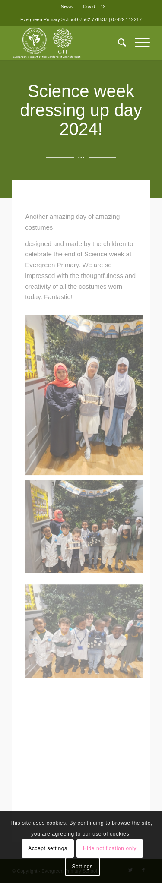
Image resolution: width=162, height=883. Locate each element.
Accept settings (47, 848)
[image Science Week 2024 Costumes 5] (84, 605)
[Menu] (138, 42)
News (66, 6)
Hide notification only (110, 848)
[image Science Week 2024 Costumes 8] (84, 517)
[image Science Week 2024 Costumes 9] (84, 394)
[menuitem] (66, 6)
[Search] (117, 42)
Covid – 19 (94, 6)
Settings (82, 867)
